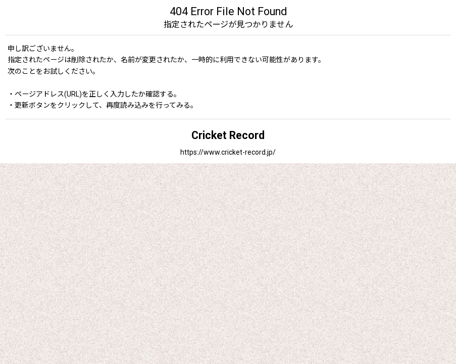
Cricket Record (228, 135)
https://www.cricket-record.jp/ (228, 152)
